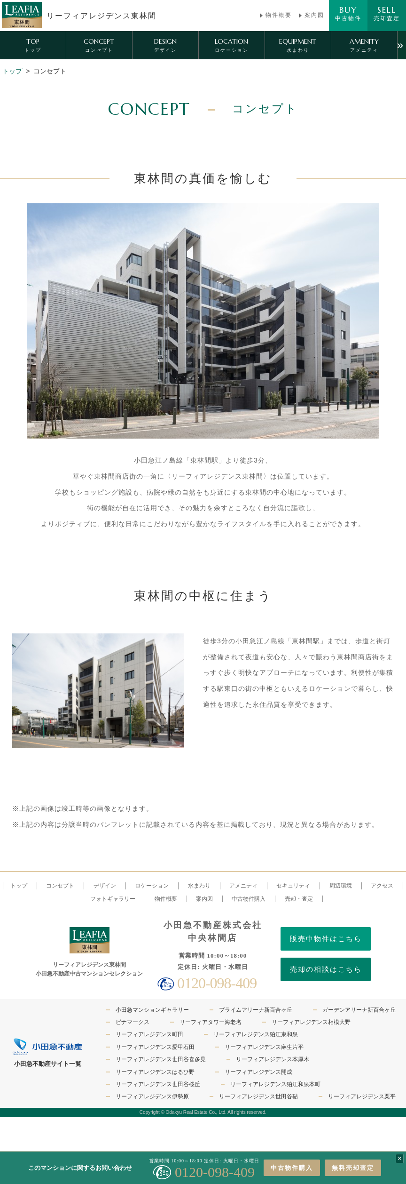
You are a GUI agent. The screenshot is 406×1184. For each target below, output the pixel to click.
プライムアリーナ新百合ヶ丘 (255, 1010)
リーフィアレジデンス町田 (149, 1034)
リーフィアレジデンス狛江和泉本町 (275, 1084)
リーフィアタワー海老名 (211, 1022)
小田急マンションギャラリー (152, 1010)
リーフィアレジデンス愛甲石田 (155, 1047)
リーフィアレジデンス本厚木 (272, 1059)
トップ (12, 71)
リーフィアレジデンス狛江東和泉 (255, 1034)
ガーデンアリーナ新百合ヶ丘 (359, 1010)
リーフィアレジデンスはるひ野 (155, 1072)
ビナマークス (132, 1022)
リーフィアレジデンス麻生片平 (264, 1047)
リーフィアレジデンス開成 (258, 1072)
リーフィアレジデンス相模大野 (311, 1022)
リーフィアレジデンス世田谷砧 (258, 1096)
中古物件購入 (292, 1167)
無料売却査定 (353, 1167)
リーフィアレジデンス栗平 (362, 1096)
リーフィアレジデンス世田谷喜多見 (161, 1059)
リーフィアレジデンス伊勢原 (152, 1096)
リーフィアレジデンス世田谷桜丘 (158, 1084)
